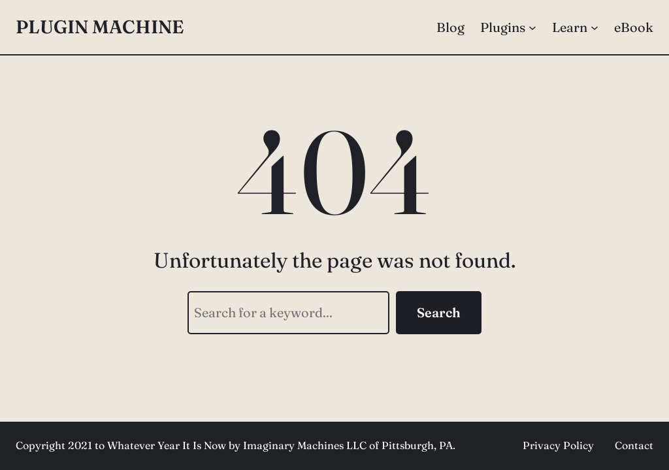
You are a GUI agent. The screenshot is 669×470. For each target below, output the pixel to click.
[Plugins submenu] (532, 27)
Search (439, 312)
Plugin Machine (100, 27)
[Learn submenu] (594, 27)
